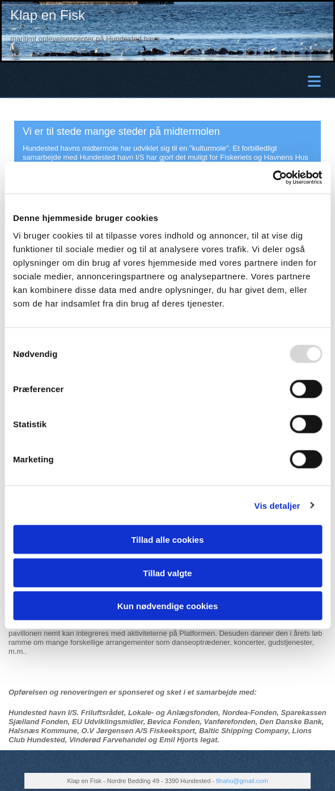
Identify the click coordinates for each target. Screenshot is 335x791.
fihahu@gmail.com (242, 780)
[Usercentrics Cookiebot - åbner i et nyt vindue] (272, 178)
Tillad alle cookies (167, 540)
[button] (170, 80)
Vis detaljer (277, 505)
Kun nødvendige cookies (167, 606)
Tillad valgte (167, 572)
